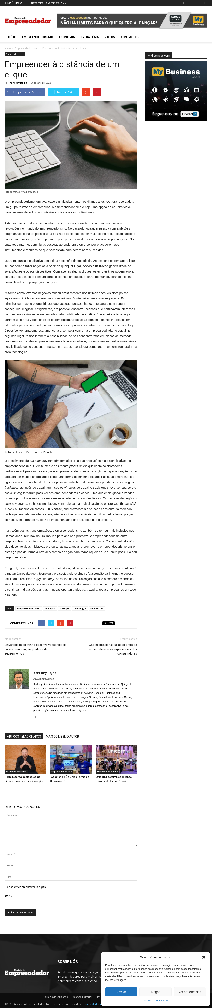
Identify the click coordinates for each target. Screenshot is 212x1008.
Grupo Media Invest (94, 1004)
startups (64, 608)
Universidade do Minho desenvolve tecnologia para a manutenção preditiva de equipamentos (35, 649)
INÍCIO (11, 37)
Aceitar (121, 992)
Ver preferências (189, 992)
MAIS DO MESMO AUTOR (62, 736)
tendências (96, 608)
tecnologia (80, 608)
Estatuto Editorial (82, 997)
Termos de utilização (55, 997)
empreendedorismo (28, 608)
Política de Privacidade (156, 1000)
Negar (155, 992)
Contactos (130, 37)
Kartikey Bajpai (19, 82)
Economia (67, 37)
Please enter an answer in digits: (25, 887)
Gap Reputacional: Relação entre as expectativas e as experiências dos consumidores (113, 649)
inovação (50, 608)
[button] (204, 957)
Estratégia (90, 37)
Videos (110, 37)
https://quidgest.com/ (43, 678)
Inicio (8, 48)
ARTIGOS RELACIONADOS (24, 736)
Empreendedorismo (37, 37)
